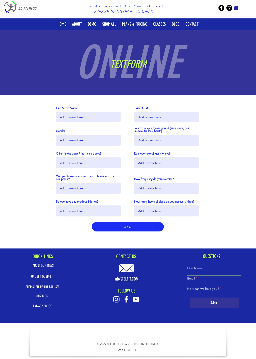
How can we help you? (203, 288)
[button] (123, 6)
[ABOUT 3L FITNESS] (43, 265)
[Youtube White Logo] (136, 299)
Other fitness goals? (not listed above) (78, 153)
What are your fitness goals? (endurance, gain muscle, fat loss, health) (162, 129)
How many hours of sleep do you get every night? (164, 201)
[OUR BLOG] (42, 296)
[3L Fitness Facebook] (221, 8)
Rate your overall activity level (152, 153)
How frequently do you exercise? (154, 179)
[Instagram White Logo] (116, 299)
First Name (195, 268)
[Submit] (128, 226)
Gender (60, 131)
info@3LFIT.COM (126, 279)
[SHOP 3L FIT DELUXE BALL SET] (42, 287)
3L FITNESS (27, 8)
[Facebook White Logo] (126, 299)
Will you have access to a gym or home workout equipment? (85, 177)
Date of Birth (141, 108)
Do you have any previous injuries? (77, 201)
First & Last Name (66, 108)
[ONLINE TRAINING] (42, 277)
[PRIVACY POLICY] (42, 306)
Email (191, 278)
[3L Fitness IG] (229, 8)
